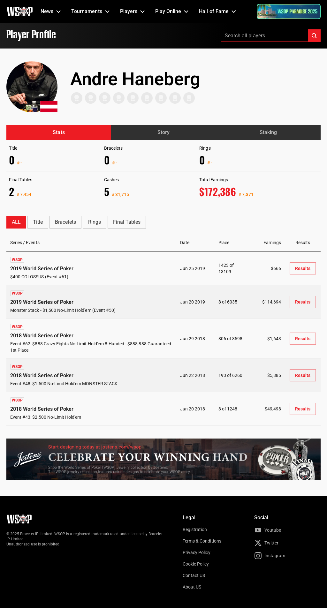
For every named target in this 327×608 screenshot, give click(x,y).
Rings (94, 222)
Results (302, 268)
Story (163, 132)
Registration (195, 529)
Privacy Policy (196, 552)
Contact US (194, 575)
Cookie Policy (196, 564)
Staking (268, 132)
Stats (59, 132)
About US (192, 586)
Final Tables (127, 222)
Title (38, 222)
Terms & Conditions (202, 541)
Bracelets (65, 222)
